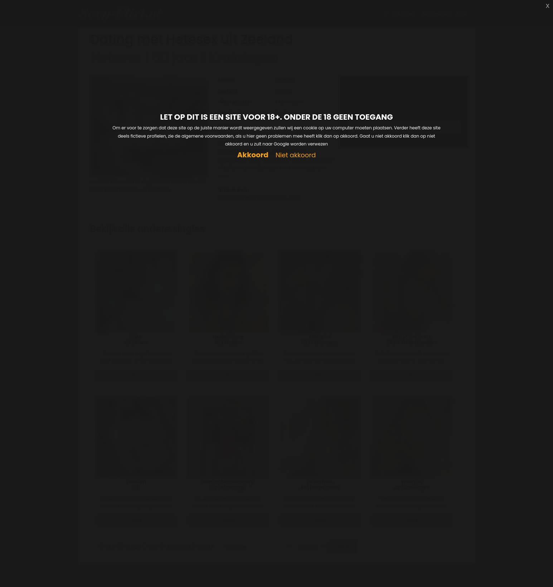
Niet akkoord (296, 155)
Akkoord (252, 155)
